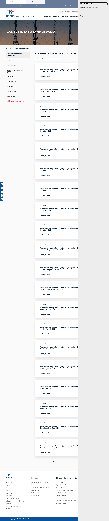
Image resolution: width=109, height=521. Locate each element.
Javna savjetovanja (56, 6)
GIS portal (10, 77)
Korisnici (16, 2)
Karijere (46, 6)
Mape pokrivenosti (13, 81)
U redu (84, 17)
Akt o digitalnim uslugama (73, 6)
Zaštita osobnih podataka (15, 509)
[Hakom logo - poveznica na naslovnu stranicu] (20, 13)
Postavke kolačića (86, 3)
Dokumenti (57, 16)
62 (53, 461)
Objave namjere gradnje (15, 101)
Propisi (9, 60)
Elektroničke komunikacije (40, 482)
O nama (15, 6)
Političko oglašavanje (13, 506)
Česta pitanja (30, 6)
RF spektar (60, 482)
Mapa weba (10, 496)
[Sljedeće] (57, 461)
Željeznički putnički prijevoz (40, 487)
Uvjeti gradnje (61, 495)
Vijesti (22, 6)
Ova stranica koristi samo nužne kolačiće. (89, 8)
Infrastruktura (61, 493)
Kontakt (38, 6)
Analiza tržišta (60, 487)
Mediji (8, 490)
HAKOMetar (11, 86)
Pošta (33, 485)
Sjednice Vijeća (12, 65)
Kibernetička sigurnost (64, 503)
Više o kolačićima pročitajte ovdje (87, 9)
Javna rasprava (12, 91)
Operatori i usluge (62, 485)
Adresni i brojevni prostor (64, 490)
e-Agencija (48, 16)
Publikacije (35, 490)
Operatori (35, 2)
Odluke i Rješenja (13, 96)
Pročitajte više (45, 76)
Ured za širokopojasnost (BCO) (66, 501)
